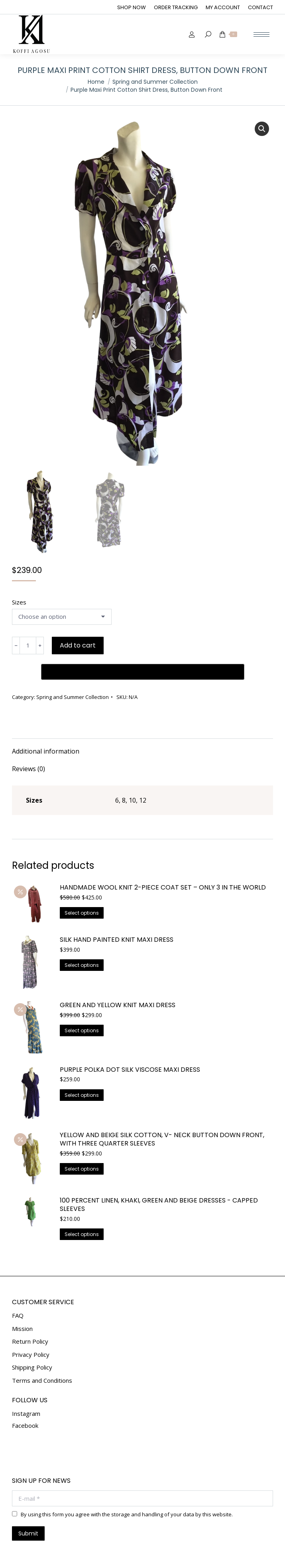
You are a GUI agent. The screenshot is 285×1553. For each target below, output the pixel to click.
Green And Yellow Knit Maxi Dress (117, 980)
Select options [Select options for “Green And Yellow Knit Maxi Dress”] (82, 1005)
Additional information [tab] (45, 725)
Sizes (19, 602)
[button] (262, 129)
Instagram (26, 1388)
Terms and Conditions (42, 1355)
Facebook (25, 1400)
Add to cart (78, 645)
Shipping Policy (32, 1342)
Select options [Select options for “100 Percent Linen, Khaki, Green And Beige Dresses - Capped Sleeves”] (82, 1208)
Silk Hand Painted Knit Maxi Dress (116, 914)
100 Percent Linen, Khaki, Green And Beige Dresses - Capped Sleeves (159, 1179)
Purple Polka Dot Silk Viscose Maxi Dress (130, 1044)
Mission (22, 1303)
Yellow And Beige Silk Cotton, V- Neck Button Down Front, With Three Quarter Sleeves (162, 1114)
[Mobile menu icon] (261, 34)
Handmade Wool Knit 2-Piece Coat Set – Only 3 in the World (163, 862)
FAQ (18, 1290)
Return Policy (30, 1316)
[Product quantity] (28, 645)
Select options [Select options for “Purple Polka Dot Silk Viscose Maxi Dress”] (82, 1069)
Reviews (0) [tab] (28, 743)
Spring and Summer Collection (72, 671)
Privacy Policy (30, 1329)
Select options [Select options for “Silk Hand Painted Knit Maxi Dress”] (82, 939)
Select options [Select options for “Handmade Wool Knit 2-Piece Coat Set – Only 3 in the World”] (82, 887)
